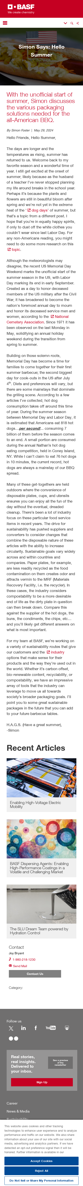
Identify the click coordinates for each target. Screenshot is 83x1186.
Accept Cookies (41, 1161)
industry (55, 652)
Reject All (41, 1171)
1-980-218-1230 (22, 959)
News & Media (18, 1111)
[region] (41, 1152)
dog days (37, 210)
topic (13, 249)
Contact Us (35, 974)
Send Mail (18, 966)
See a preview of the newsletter (60, 1062)
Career (12, 1103)
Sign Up (42, 1082)
